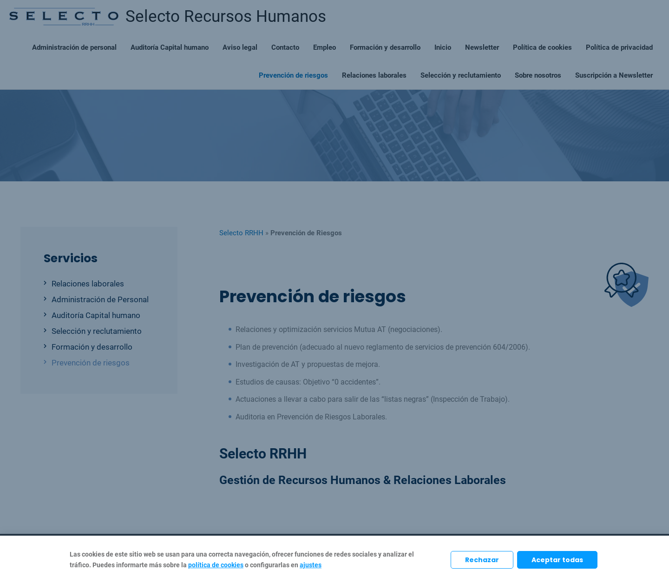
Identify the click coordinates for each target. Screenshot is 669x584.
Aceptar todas (557, 559)
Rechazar (482, 559)
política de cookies (215, 565)
